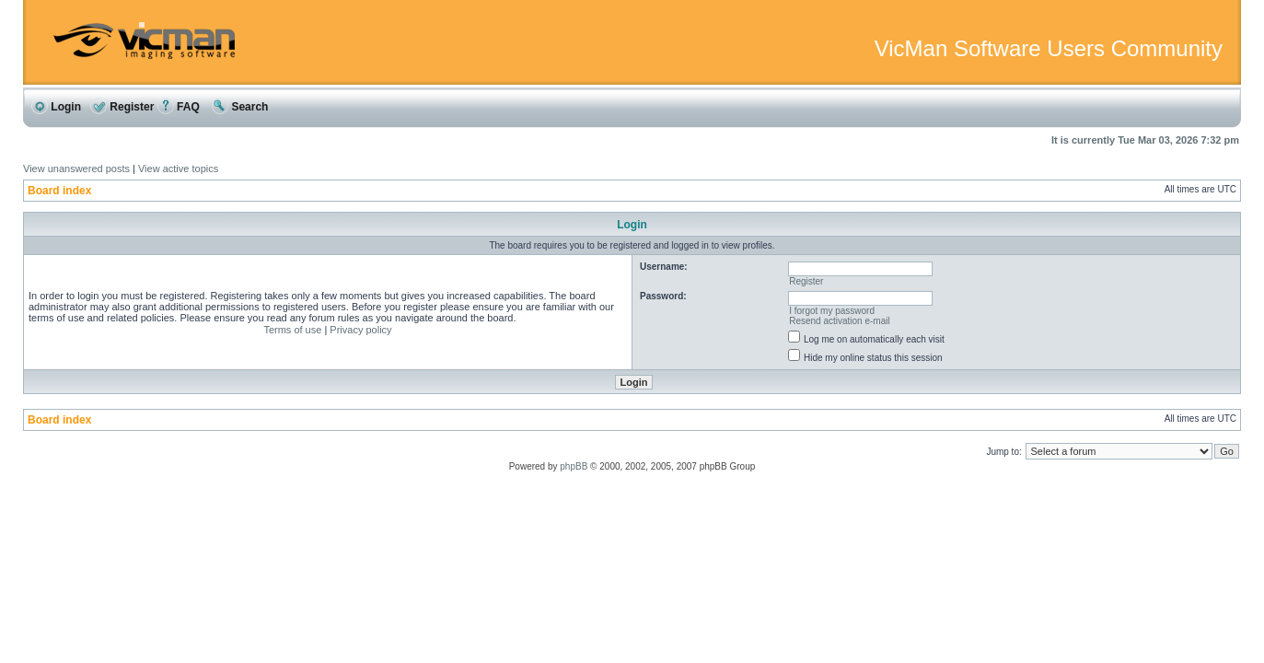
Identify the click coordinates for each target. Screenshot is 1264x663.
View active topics (178, 168)
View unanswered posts (76, 168)
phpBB (573, 466)
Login (56, 106)
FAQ (178, 106)
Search (240, 106)
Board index (59, 190)
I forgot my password (832, 311)
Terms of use (292, 329)
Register (122, 106)
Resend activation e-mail (839, 321)
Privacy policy (360, 329)
